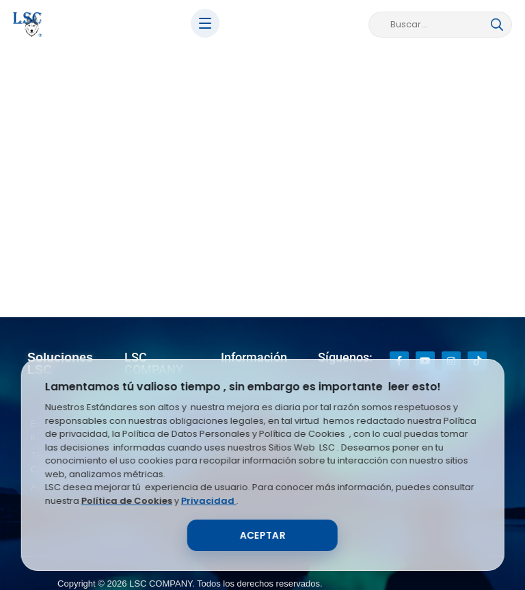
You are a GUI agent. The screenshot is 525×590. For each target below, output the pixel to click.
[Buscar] (497, 24)
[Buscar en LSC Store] (433, 24)
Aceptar (262, 535)
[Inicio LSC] (27, 24)
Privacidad (209, 500)
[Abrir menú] (205, 23)
